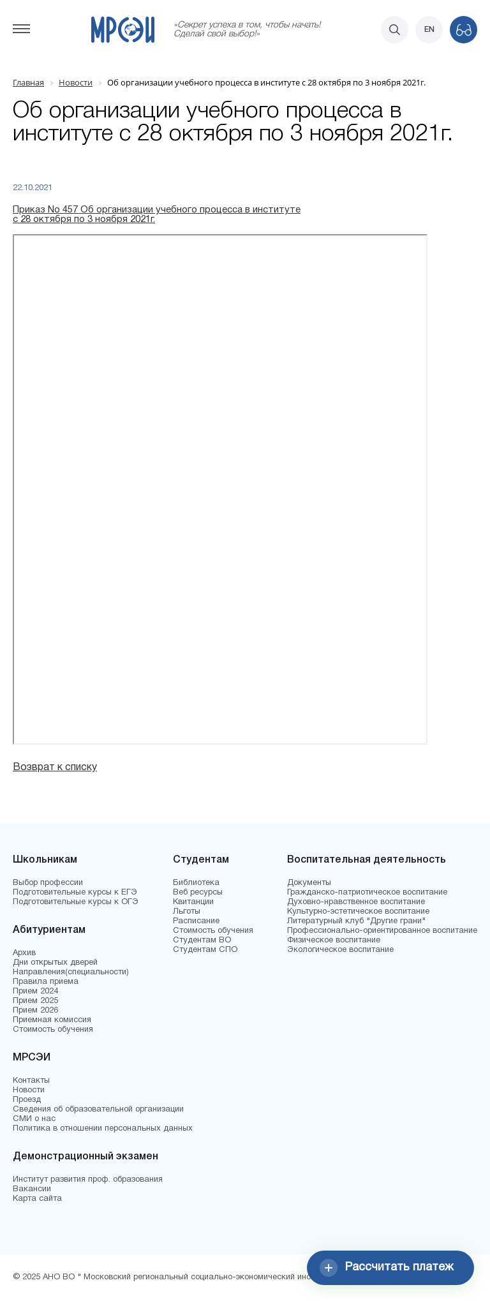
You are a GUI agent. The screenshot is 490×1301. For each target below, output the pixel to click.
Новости (29, 1090)
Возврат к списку (55, 767)
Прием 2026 (35, 1011)
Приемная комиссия (52, 1020)
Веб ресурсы (198, 892)
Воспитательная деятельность (366, 860)
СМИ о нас (34, 1119)
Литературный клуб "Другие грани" (356, 921)
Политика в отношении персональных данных (103, 1129)
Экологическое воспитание (340, 950)
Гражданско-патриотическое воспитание (367, 892)
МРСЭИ (31, 1057)
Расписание (196, 921)
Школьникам (45, 860)
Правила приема (45, 982)
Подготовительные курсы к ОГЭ (75, 902)
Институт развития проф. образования (88, 1180)
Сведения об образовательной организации (98, 1109)
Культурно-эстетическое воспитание (358, 912)
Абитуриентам (49, 930)
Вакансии (32, 1189)
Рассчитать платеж (387, 1268)
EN (429, 29)
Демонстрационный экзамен (85, 1156)
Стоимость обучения (53, 1030)
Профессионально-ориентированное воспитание (382, 931)
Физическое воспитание (333, 940)
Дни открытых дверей (55, 963)
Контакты (31, 1081)
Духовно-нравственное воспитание (356, 902)
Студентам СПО (205, 950)
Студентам (201, 860)
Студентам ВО (202, 940)
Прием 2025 (35, 1001)
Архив (24, 953)
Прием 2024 (35, 991)
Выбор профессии (48, 883)
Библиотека (196, 883)
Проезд (27, 1100)
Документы (309, 883)
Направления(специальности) (71, 972)
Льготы (186, 912)
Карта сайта (37, 1199)
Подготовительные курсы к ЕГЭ (75, 892)
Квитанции (193, 902)
